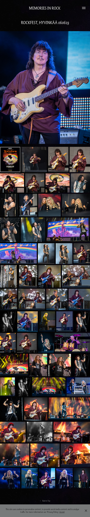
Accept (62, 512)
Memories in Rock (45, 8)
